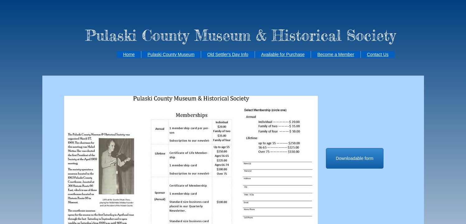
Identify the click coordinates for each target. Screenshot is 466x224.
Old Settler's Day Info (227, 54)
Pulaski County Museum (171, 54)
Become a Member (335, 54)
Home (128, 54)
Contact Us (377, 54)
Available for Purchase (283, 54)
